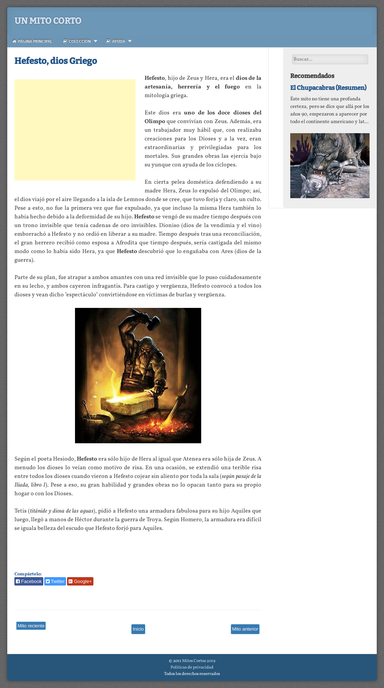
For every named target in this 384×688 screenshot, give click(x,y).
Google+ (80, 581)
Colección (77, 41)
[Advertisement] (75, 129)
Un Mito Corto (47, 21)
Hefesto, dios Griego (55, 61)
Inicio (138, 629)
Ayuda (115, 41)
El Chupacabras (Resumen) (328, 87)
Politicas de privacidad (192, 667)
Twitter (55, 581)
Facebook (29, 581)
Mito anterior (245, 629)
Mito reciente (31, 625)
